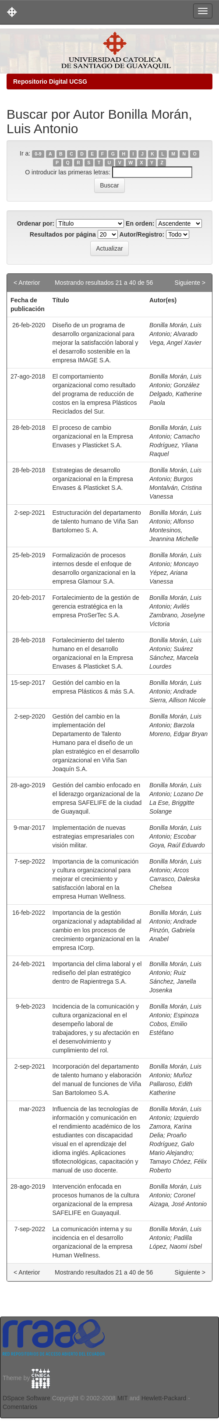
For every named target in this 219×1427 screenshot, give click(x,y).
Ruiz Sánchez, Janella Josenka (172, 981)
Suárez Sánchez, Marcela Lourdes (173, 657)
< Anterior (27, 282)
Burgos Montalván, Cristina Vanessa (175, 487)
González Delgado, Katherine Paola (175, 394)
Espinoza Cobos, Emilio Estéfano (174, 1024)
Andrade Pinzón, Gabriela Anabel (173, 930)
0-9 (38, 153)
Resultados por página (63, 234)
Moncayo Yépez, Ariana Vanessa (173, 572)
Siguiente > (190, 282)
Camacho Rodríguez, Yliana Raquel (174, 445)
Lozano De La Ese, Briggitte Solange (176, 802)
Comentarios (20, 1406)
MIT (122, 1398)
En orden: (140, 223)
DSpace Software (26, 1398)
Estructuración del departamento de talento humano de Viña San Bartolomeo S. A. (96, 521)
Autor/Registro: (142, 234)
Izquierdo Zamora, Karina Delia (174, 1126)
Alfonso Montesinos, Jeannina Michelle (173, 530)
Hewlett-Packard (164, 1398)
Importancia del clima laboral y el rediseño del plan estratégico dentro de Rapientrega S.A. (96, 972)
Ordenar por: (36, 223)
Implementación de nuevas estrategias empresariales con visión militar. (93, 836)
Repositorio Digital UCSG (50, 81)
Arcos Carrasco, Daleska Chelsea (174, 879)
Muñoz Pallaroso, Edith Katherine (170, 1084)
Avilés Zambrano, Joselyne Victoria (177, 615)
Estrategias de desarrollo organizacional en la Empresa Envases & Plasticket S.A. (92, 479)
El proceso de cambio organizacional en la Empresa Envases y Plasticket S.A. (92, 436)
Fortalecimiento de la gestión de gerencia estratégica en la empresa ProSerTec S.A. (95, 606)
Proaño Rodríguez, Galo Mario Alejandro (171, 1144)
